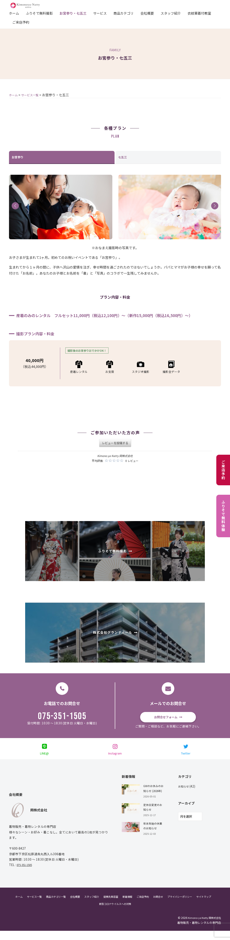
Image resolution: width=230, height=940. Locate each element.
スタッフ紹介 (171, 13)
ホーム (14, 13)
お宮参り (18, 157)
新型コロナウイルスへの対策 (126, 913)
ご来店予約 (20, 22)
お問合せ (175, 905)
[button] (15, 206)
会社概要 (147, 13)
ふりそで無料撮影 (39, 13)
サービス (100, 13)
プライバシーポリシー (199, 905)
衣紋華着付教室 (199, 13)
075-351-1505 (62, 718)
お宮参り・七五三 (73, 13)
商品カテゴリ (123, 13)
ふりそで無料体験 (223, 516)
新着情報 (140, 905)
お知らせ (184, 795)
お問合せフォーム (165, 718)
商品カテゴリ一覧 (59, 905)
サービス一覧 (34, 905)
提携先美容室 (121, 905)
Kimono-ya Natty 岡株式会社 (202, 926)
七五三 (123, 157)
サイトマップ (94, 913)
